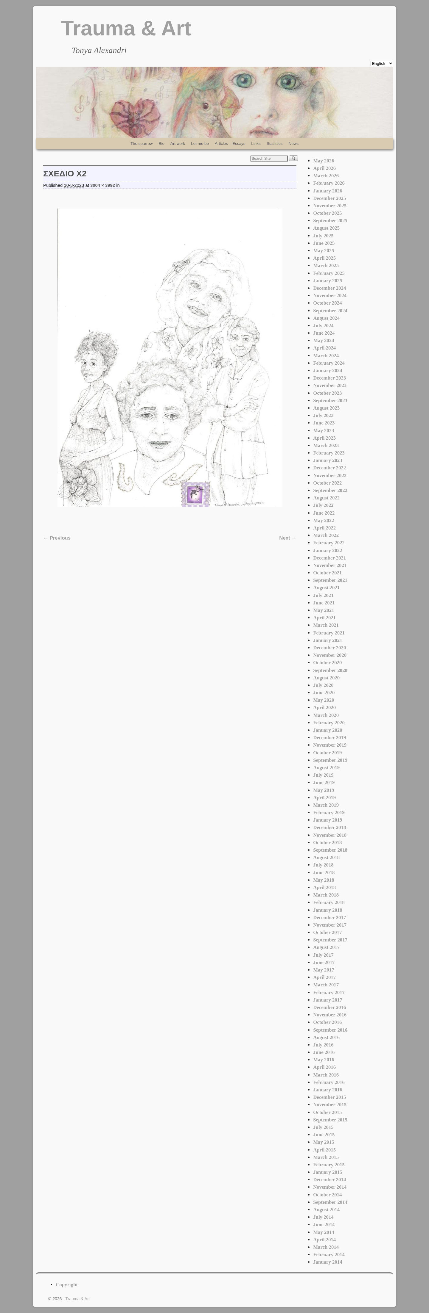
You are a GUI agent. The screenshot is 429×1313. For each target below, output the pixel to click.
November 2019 (329, 745)
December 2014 (329, 1179)
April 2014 (324, 1240)
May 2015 (323, 1142)
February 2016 (329, 1082)
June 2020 (324, 692)
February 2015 (329, 1165)
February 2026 (329, 183)
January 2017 (327, 1000)
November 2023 (329, 385)
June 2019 (324, 782)
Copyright (67, 1284)
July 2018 (323, 865)
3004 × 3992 (102, 185)
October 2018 (327, 842)
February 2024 (329, 363)
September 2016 (330, 1030)
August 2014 (326, 1209)
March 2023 (326, 445)
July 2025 (323, 236)
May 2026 (323, 161)
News (294, 143)
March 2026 (326, 175)
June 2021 (324, 603)
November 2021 (329, 565)
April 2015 (324, 1150)
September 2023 (330, 400)
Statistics (275, 143)
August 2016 (326, 1037)
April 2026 (324, 168)
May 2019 (323, 790)
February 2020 (329, 723)
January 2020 (327, 730)
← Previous (57, 538)
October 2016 (327, 1022)
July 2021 (323, 595)
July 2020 (323, 685)
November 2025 (329, 206)
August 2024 (326, 318)
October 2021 (327, 573)
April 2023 (324, 438)
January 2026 (327, 191)
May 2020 (323, 700)
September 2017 (330, 940)
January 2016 (327, 1090)
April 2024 (324, 348)
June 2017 (324, 962)
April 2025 (324, 258)
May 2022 (323, 520)
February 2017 (329, 992)
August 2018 (326, 857)
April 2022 (324, 528)
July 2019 (323, 775)
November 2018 (329, 835)
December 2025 (329, 198)
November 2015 (329, 1104)
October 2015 (327, 1112)
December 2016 (329, 1007)
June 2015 (324, 1134)
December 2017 (329, 917)
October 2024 (327, 303)
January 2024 (327, 370)
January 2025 (327, 280)
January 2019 (327, 820)
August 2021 (326, 587)
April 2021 (324, 618)
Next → (287, 538)
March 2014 (326, 1247)
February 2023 (329, 453)
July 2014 (323, 1217)
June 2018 (324, 872)
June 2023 (324, 423)
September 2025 (330, 220)
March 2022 (326, 535)
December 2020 (329, 648)
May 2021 (323, 610)
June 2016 (324, 1052)
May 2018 (323, 880)
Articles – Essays (230, 143)
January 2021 (327, 640)
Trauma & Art (126, 28)
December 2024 (329, 288)
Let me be (200, 143)
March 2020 (326, 715)
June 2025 (324, 243)
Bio (161, 143)
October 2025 (327, 213)
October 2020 (327, 662)
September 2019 (330, 760)
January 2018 (327, 910)
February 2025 (329, 273)
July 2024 (323, 325)
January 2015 (327, 1172)
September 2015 (330, 1120)
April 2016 (324, 1067)
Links (255, 143)
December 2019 (329, 737)
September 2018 (330, 850)
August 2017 (326, 947)
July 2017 (323, 955)
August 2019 (326, 767)
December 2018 (329, 827)
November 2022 (329, 475)
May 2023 (323, 430)
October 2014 (327, 1195)
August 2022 (326, 498)
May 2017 (323, 970)
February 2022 (329, 543)
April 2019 (324, 797)
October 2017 (327, 932)
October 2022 (327, 483)
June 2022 (324, 513)
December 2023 (329, 378)
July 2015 (323, 1127)
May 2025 (323, 250)
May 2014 (323, 1232)
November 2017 (329, 925)
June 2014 (324, 1224)
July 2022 (323, 505)
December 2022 (329, 468)
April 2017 (324, 977)
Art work (177, 143)
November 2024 (329, 295)
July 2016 (323, 1045)
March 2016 (326, 1075)
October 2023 (327, 393)
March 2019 (326, 805)
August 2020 (326, 678)
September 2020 (330, 670)
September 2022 (330, 490)
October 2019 (327, 753)
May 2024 (323, 340)
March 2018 (326, 895)
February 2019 (329, 812)
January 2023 (327, 460)
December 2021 (329, 558)
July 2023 (323, 415)
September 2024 (330, 311)
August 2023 (326, 408)
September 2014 (330, 1202)
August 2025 (326, 228)
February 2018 (329, 902)
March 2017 (326, 985)
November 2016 (329, 1015)
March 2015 (326, 1157)
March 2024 (326, 355)
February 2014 (329, 1254)
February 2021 (329, 633)
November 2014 (329, 1187)
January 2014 (327, 1262)
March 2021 (326, 625)
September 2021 (330, 580)
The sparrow (141, 143)
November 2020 (329, 655)
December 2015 (329, 1097)
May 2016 (323, 1060)
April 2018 (324, 887)
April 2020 (324, 707)
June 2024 (324, 333)
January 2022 (327, 550)
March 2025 (326, 265)
